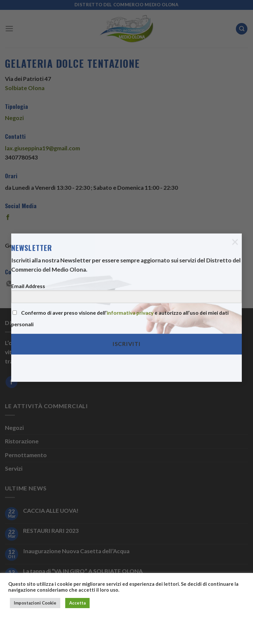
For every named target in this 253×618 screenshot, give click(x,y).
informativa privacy (130, 306)
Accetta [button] (77, 603)
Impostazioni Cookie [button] (35, 603)
